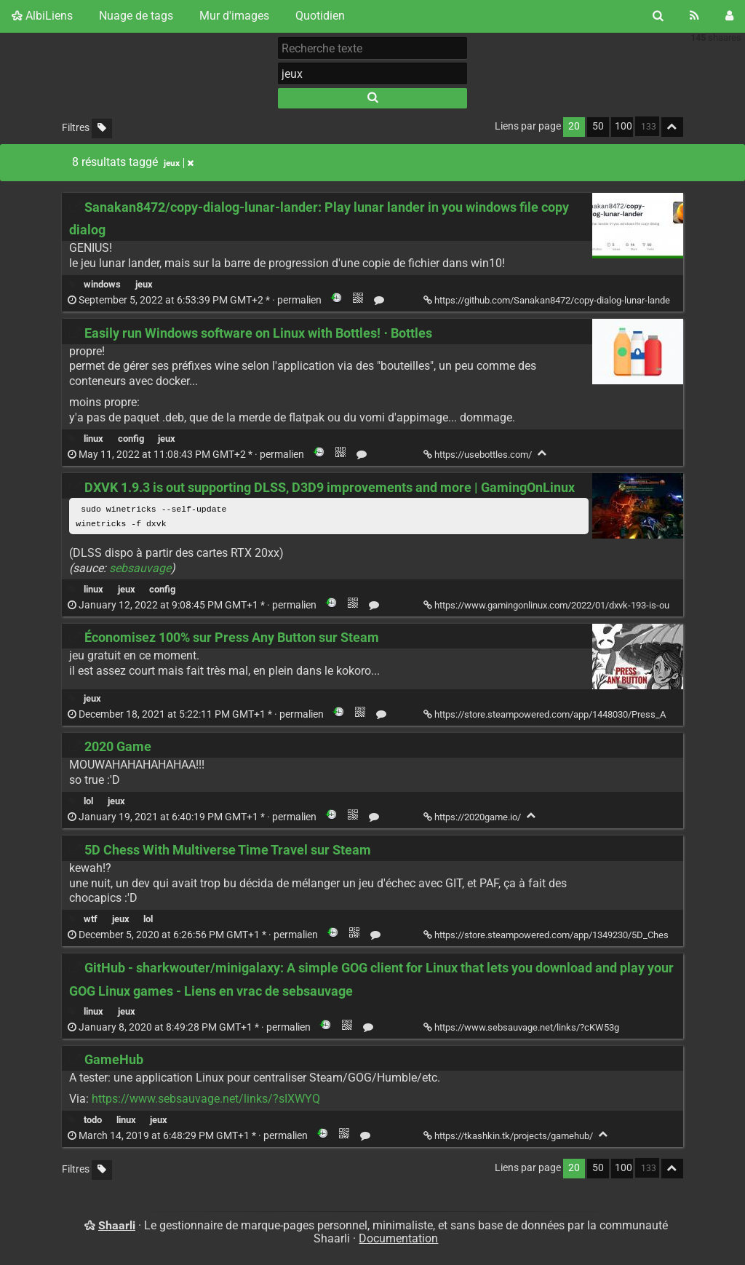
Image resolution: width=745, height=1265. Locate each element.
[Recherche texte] (372, 48)
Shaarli (116, 1226)
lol (88, 802)
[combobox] (372, 73)
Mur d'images (234, 16)
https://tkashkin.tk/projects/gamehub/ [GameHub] (509, 1137)
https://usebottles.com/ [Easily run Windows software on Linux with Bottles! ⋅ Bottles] (478, 454)
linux (93, 438)
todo (93, 1121)
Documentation (398, 1240)
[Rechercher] (658, 16)
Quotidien (320, 16)
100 (623, 126)
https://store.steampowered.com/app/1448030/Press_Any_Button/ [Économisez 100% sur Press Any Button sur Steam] (567, 715)
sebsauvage (140, 569)
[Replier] (542, 453)
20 (574, 126)
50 (598, 126)
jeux (144, 284)
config (131, 438)
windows (102, 284)
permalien (196, 300)
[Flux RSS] (694, 16)
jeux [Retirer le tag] (179, 163)
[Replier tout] (672, 127)
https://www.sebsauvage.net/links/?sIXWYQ (206, 1100)
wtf (90, 920)
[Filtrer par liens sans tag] (102, 128)
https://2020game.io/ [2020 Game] (473, 818)
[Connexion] (729, 16)
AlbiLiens (42, 16)
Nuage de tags (136, 16)
